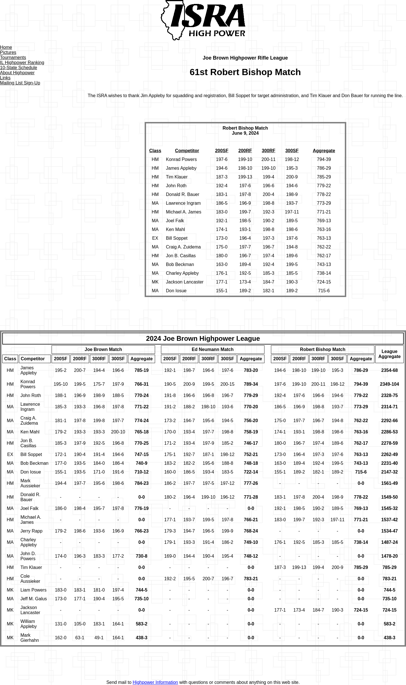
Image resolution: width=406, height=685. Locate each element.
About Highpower (17, 72)
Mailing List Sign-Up (20, 82)
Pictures (8, 52)
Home (6, 47)
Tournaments (13, 57)
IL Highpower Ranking (22, 62)
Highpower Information (155, 682)
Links (5, 77)
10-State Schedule (18, 67)
